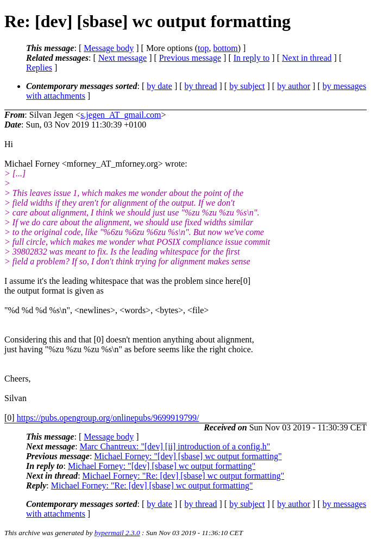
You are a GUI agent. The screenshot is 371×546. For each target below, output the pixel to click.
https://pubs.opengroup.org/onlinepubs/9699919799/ (108, 417)
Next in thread (307, 57)
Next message (122, 57)
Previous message (190, 57)
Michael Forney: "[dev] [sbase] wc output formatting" (187, 456)
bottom (225, 48)
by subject (247, 86)
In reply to (252, 57)
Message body (109, 48)
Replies (39, 67)
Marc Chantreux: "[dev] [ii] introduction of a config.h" (175, 446)
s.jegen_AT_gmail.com (120, 114)
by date (159, 86)
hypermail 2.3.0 (117, 533)
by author (293, 86)
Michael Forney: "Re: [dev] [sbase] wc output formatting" (184, 475)
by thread (201, 86)
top (203, 48)
